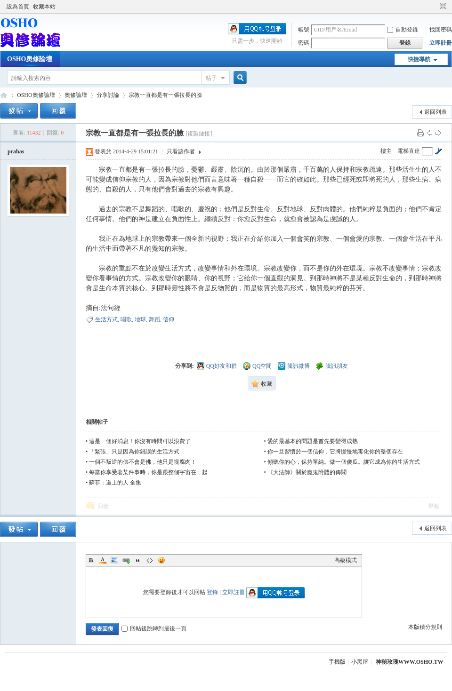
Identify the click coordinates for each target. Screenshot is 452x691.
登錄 (212, 592)
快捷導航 (419, 59)
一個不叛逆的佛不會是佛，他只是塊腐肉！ (142, 462)
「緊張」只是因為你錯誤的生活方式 (134, 451)
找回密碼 (440, 29)
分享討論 (108, 95)
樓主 (386, 151)
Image (114, 560)
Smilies (161, 560)
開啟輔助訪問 (434, 6)
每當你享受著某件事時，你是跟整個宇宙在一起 (148, 472)
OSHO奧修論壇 (29, 59)
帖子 (211, 78)
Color (102, 560)
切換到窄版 (441, 6)
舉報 (433, 506)
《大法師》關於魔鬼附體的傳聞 (307, 472)
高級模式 (345, 560)
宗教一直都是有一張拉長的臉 (165, 95)
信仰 (168, 319)
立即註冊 (440, 43)
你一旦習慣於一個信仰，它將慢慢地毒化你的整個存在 (335, 451)
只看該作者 (181, 151)
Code (149, 560)
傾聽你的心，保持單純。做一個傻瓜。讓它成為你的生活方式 (343, 462)
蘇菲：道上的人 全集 (115, 482)
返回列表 (435, 112)
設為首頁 (18, 6)
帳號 (303, 29)
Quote (138, 560)
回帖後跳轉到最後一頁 (153, 628)
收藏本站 (44, 6)
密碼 (303, 43)
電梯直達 (408, 151)
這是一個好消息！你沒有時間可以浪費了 (140, 441)
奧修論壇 (76, 95)
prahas (16, 151)
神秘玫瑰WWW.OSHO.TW (410, 662)
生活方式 (106, 319)
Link (126, 560)
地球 (140, 319)
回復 (103, 506)
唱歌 (126, 319)
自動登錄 (402, 29)
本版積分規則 (425, 627)
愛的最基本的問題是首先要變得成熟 (312, 441)
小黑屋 (359, 662)
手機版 (337, 662)
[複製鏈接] (199, 133)
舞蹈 (154, 319)
